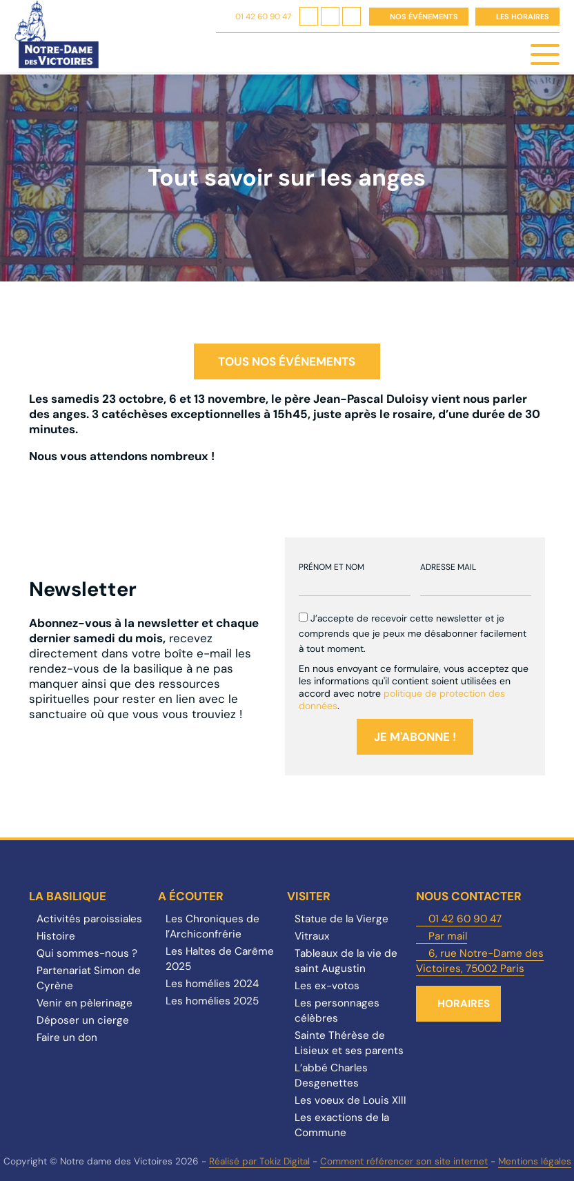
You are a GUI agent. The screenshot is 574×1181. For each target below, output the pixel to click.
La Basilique (67, 896)
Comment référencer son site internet (404, 1161)
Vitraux (312, 936)
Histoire (56, 936)
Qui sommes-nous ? (87, 953)
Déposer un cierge (83, 1020)
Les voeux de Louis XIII (350, 1100)
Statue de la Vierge (341, 919)
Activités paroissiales (89, 919)
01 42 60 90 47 (263, 16)
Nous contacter (469, 896)
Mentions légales (534, 1161)
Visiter (308, 896)
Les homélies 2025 (212, 1001)
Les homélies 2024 (212, 984)
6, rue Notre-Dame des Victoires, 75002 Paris (480, 960)
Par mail (447, 936)
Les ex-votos (327, 986)
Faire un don (67, 1037)
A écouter (191, 896)
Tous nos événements (286, 361)
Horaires (463, 1004)
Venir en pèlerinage (84, 1003)
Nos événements (424, 16)
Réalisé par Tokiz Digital (259, 1161)
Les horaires (522, 16)
